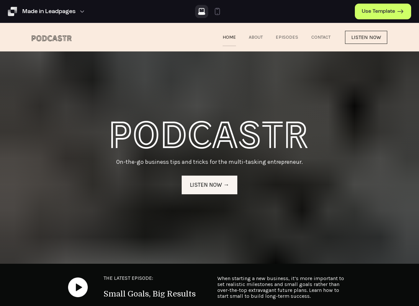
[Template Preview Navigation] (54, 11)
